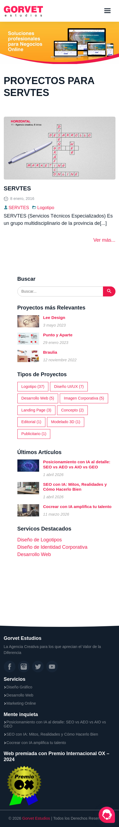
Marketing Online (21, 703)
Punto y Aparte (58, 335)
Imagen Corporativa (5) (84, 398)
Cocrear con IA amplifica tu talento (77, 506)
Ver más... (104, 240)
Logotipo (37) (33, 386)
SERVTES (17, 188)
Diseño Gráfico (19, 687)
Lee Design (54, 317)
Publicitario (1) (33, 434)
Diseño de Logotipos (39, 539)
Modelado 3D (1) (65, 422)
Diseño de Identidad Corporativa (52, 547)
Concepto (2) (72, 410)
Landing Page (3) (36, 410)
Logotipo (45, 207)
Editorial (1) (31, 422)
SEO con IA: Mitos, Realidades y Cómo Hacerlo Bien (75, 486)
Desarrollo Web (34, 554)
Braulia (50, 352)
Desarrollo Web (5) (37, 398)
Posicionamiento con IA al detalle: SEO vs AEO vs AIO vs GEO (77, 464)
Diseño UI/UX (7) (69, 386)
